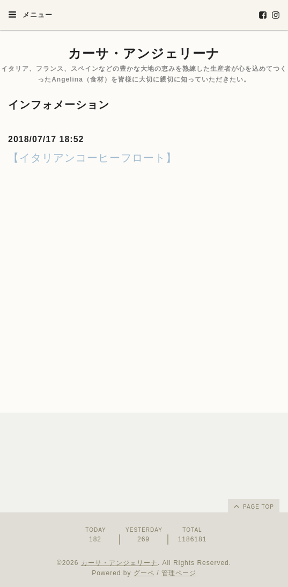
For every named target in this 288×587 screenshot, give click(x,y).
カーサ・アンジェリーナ (144, 53)
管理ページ (178, 573)
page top (253, 506)
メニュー (30, 14)
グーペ (144, 573)
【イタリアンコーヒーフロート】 (92, 158)
